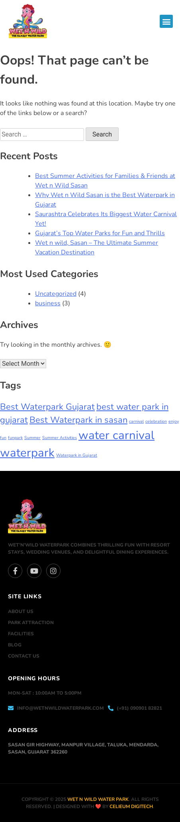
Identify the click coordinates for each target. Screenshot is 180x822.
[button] (166, 21)
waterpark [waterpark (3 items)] (27, 453)
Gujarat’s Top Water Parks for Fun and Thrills (100, 233)
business (48, 303)
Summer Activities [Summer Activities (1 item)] (59, 438)
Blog (15, 645)
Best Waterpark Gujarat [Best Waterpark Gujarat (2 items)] (47, 407)
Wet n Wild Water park (98, 799)
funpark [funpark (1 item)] (15, 438)
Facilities (21, 634)
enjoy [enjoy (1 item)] (173, 421)
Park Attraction (31, 622)
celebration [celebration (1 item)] (156, 421)
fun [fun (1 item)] (3, 438)
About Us (20, 611)
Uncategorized (55, 293)
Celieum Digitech (131, 806)
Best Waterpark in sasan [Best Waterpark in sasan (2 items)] (78, 420)
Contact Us (23, 656)
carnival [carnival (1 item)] (136, 421)
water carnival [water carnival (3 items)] (116, 435)
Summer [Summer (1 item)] (32, 438)
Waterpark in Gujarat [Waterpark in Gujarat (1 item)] (76, 455)
